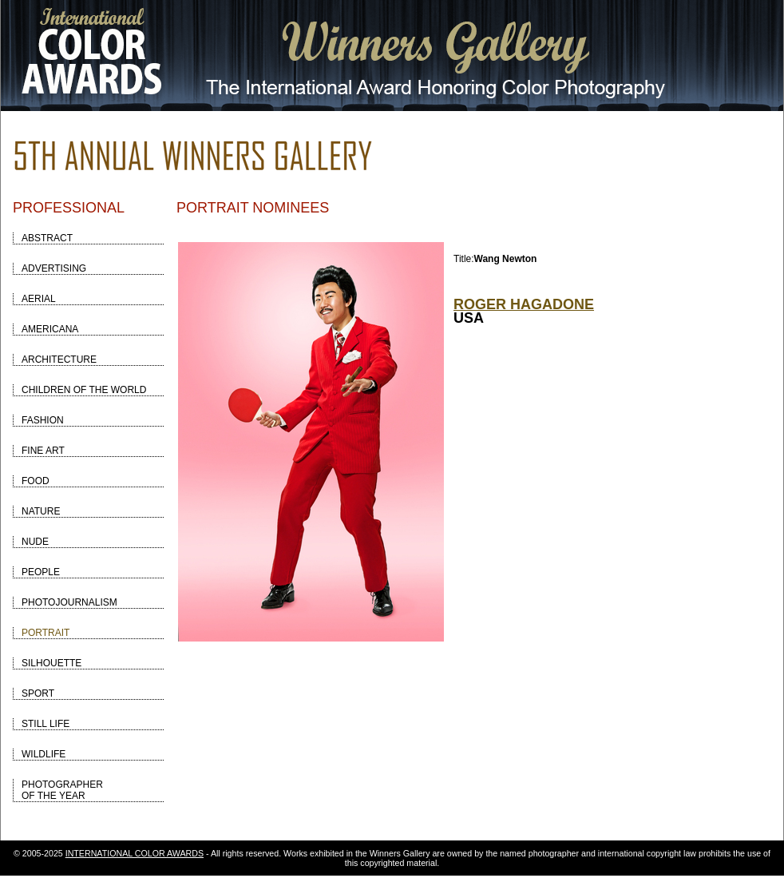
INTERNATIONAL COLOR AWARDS (134, 853)
